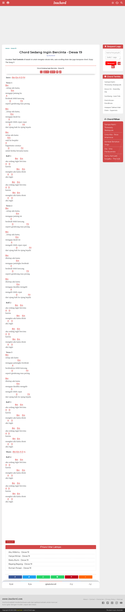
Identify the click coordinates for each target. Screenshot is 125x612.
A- (30, 584)
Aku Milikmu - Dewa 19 (19, 552)
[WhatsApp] (43, 577)
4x (25, 452)
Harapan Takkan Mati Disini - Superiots (112, 108)
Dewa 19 (11, 542)
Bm (13, 77)
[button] (86, 577)
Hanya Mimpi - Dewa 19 (19, 556)
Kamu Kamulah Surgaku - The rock (112, 157)
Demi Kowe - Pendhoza (109, 101)
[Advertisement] (62, 26)
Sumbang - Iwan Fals (112, 96)
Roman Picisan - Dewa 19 (20, 568)
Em (17, 77)
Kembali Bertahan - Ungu (112, 143)
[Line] (57, 577)
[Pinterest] (72, 577)
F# (24, 77)
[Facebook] (15, 577)
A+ (11, 584)
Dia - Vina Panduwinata (109, 150)
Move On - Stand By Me (112, 90)
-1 (90, 584)
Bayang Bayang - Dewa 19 (20, 564)
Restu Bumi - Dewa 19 (18, 560)
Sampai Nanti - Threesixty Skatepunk (112, 83)
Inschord (19, 610)
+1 (71, 584)
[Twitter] (29, 577)
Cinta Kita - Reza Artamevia (111, 136)
